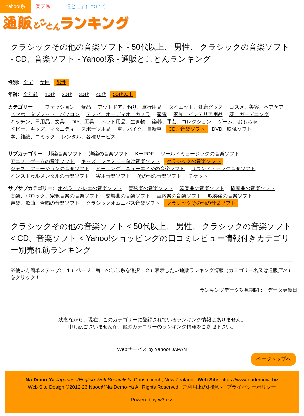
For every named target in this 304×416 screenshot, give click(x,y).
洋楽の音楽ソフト (109, 153)
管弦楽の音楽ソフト (151, 188)
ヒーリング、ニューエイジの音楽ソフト (140, 168)
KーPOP (144, 153)
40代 (101, 94)
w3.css (165, 399)
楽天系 (43, 6)
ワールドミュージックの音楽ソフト (199, 153)
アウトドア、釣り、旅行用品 (130, 107)
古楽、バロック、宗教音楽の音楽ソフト (55, 195)
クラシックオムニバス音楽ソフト (123, 203)
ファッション (60, 107)
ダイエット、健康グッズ (196, 107)
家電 (162, 114)
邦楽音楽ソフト (65, 153)
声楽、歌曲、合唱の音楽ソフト (45, 203)
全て (28, 82)
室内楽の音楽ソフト (179, 195)
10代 (50, 94)
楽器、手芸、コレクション (181, 121)
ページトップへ (273, 359)
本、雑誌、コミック (33, 136)
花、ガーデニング (249, 114)
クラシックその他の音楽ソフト (201, 203)
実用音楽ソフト (113, 176)
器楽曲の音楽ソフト (202, 188)
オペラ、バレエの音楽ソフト (90, 188)
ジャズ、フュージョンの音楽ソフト (50, 168)
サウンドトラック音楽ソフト (223, 168)
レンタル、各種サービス (88, 136)
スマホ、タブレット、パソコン (45, 114)
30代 (84, 94)
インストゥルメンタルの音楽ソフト (50, 176)
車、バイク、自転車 (139, 129)
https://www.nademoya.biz (249, 379)
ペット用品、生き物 (123, 121)
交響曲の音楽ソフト (128, 195)
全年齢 (30, 94)
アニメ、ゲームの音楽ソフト (43, 161)
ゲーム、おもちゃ (237, 121)
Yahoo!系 (15, 6)
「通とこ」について (83, 6)
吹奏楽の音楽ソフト (230, 195)
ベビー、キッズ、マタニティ (43, 129)
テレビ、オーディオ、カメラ (118, 114)
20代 (67, 94)
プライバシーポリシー (251, 387)
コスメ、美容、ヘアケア (256, 107)
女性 (45, 82)
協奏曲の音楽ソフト (253, 188)
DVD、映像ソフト (232, 129)
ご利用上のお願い (202, 387)
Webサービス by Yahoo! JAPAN (152, 349)
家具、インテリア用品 (198, 114)
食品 (86, 107)
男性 (61, 82)
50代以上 (123, 94)
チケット (198, 176)
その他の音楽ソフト (159, 176)
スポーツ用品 (96, 129)
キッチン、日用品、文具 (38, 121)
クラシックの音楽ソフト (194, 161)
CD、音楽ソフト (187, 129)
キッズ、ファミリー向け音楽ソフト (120, 161)
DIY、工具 (82, 121)
